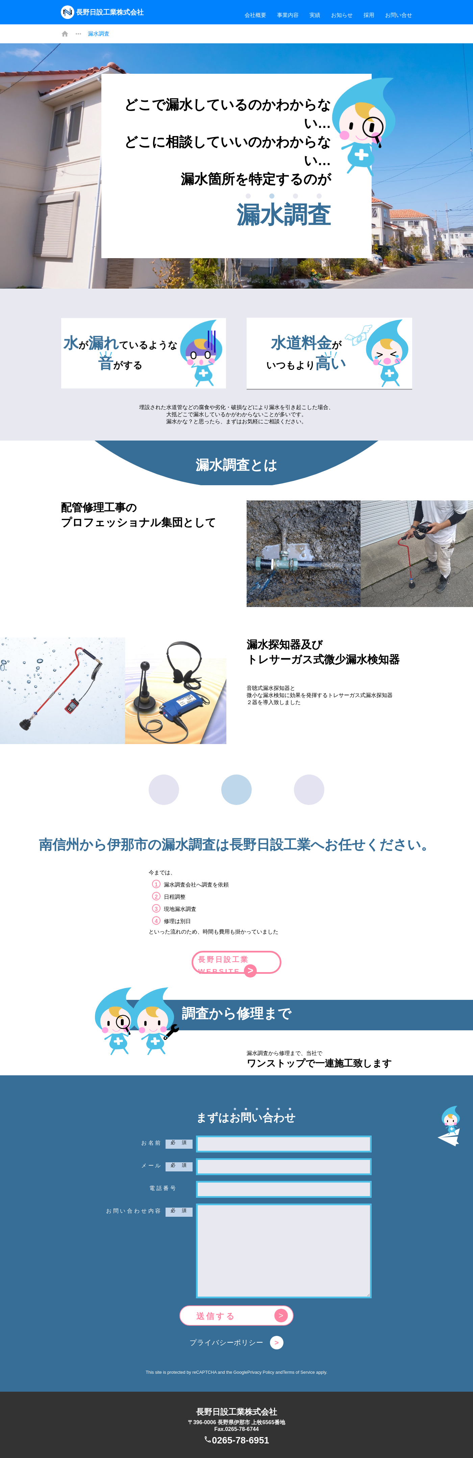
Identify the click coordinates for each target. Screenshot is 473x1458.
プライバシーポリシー (226, 1340)
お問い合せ (398, 15)
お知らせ (342, 15)
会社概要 (255, 15)
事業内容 (288, 15)
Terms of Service (299, 1369)
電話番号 (163, 1185)
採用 (369, 15)
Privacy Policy (260, 1369)
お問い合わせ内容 (134, 1208)
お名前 (151, 1140)
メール (151, 1163)
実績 (314, 15)
